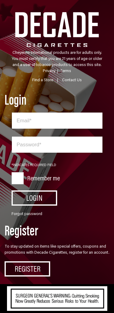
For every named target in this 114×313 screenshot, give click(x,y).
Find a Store (42, 79)
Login (34, 198)
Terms (65, 70)
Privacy (49, 70)
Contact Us (72, 79)
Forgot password (27, 213)
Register (27, 268)
